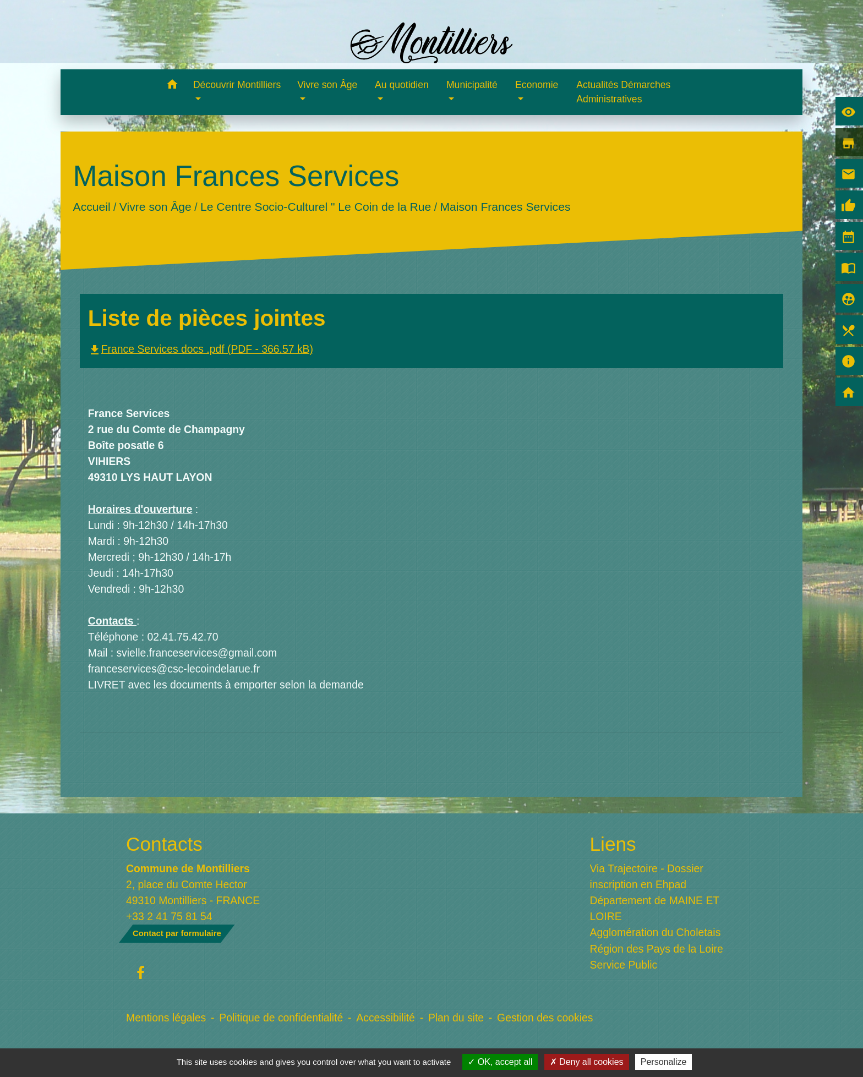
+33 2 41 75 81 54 (169, 916)
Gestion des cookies (545, 1018)
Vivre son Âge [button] (327, 84)
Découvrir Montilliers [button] (237, 84)
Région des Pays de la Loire (656, 949)
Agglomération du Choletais (655, 932)
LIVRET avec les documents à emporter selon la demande (226, 685)
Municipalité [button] (472, 84)
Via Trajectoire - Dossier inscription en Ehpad (646, 876)
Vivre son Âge (155, 206)
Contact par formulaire (177, 933)
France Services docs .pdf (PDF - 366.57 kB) (200, 349)
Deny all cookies (587, 1062)
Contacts (164, 844)
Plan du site (456, 1018)
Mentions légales (166, 1018)
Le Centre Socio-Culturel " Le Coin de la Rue (315, 206)
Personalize (664, 1062)
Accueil (91, 206)
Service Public (624, 965)
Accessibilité (385, 1018)
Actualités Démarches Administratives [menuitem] (623, 92)
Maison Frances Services (505, 206)
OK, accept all (500, 1062)
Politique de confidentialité (281, 1018)
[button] (172, 86)
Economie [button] (536, 84)
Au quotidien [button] (402, 84)
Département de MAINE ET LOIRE (654, 908)
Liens (613, 844)
